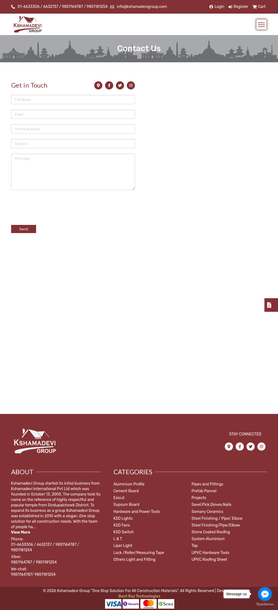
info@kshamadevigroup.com (142, 6)
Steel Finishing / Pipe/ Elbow (217, 518)
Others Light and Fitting (134, 559)
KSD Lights (123, 518)
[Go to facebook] (265, 594)
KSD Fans (121, 525)
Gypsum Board (126, 504)
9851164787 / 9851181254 (34, 562)
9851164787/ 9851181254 (33, 574)
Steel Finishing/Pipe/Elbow (216, 525)
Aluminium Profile (128, 484)
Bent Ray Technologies (139, 596)
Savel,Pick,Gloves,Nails (212, 504)
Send (23, 229)
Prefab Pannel (204, 491)
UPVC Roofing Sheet (210, 559)
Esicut (119, 498)
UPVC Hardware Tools (211, 552)
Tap (195, 545)
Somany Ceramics (207, 511)
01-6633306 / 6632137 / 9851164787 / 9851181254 (63, 6)
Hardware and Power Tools (136, 511)
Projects (199, 498)
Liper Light (122, 545)
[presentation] (52, 204)
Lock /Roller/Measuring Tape (138, 552)
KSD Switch (123, 532)
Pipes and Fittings (207, 484)
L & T (117, 539)
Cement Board (126, 491)
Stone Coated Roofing (211, 532)
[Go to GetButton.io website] (265, 604)
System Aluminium (208, 539)
